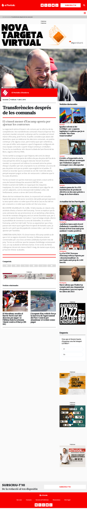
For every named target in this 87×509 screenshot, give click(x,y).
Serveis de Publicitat (42, 500)
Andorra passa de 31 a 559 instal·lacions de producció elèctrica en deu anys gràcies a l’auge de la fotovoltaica (72, 191)
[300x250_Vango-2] (72, 427)
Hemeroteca (56, 500)
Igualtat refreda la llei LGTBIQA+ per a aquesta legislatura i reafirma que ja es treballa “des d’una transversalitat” (72, 131)
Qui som (19, 500)
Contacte (29, 500)
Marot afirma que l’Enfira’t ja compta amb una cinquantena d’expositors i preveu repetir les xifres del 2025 (72, 288)
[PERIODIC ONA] (72, 394)
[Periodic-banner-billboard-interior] (43, 45)
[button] (84, 5)
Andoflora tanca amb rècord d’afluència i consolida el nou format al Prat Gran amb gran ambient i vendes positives (72, 227)
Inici (4, 17)
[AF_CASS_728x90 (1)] (29, 279)
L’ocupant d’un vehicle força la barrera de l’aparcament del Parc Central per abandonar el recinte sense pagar (43, 317)
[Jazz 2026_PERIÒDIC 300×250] (72, 324)
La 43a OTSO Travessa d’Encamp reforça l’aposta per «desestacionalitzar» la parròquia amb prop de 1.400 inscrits (72, 258)
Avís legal (67, 500)
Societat (8, 17)
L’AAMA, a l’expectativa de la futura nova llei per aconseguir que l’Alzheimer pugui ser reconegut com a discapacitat (72, 161)
